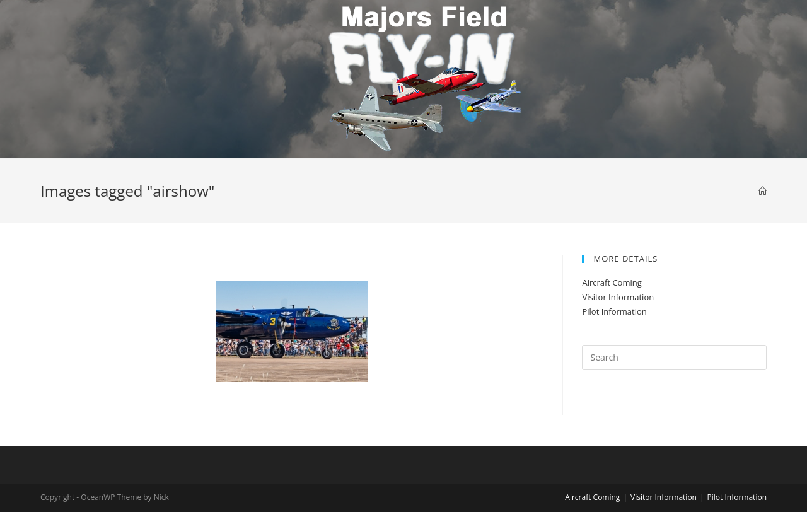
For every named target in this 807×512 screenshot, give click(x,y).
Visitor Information (618, 297)
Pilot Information (614, 311)
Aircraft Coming (611, 282)
